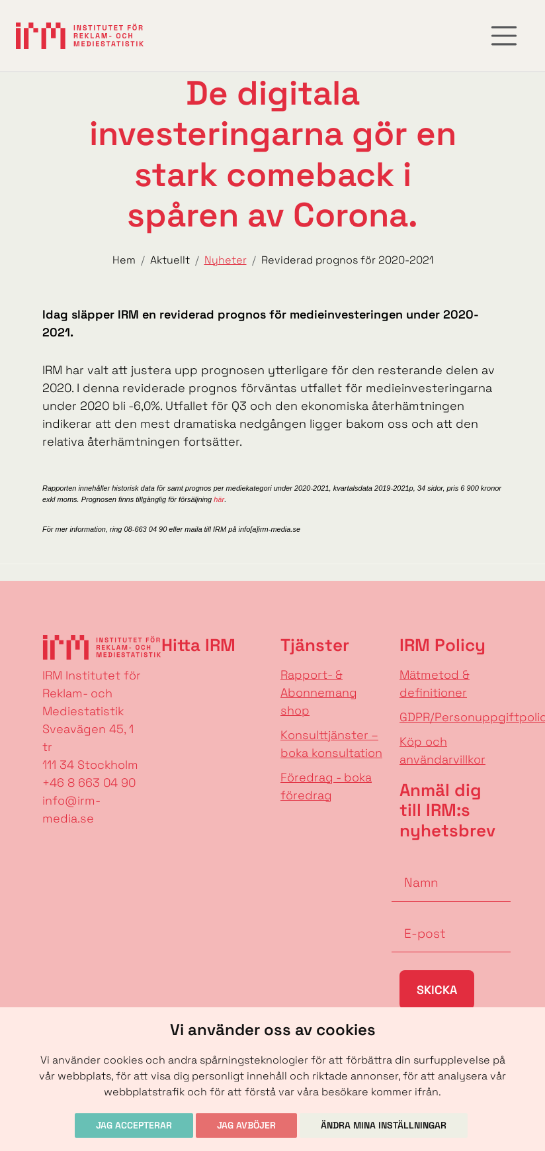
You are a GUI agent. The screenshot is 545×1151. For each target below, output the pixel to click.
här (219, 499)
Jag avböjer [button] (246, 1125)
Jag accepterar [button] (134, 1125)
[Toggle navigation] (504, 36)
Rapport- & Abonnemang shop (318, 692)
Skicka (437, 989)
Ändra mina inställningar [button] (383, 1125)
